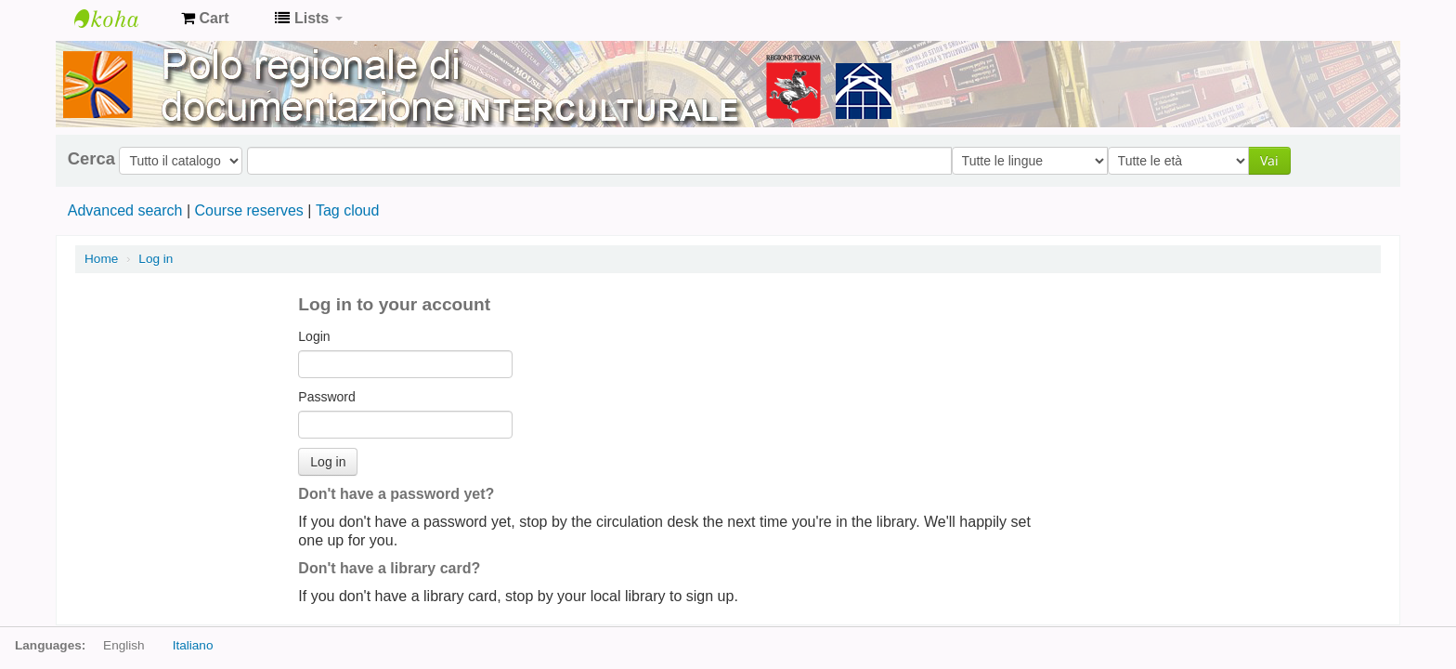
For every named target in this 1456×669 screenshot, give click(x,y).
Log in (155, 259)
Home (101, 259)
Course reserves (248, 210)
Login (314, 336)
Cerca (91, 159)
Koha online (120, 18)
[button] (204, 18)
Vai (1269, 160)
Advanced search (125, 210)
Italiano (193, 645)
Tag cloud (348, 210)
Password (326, 396)
